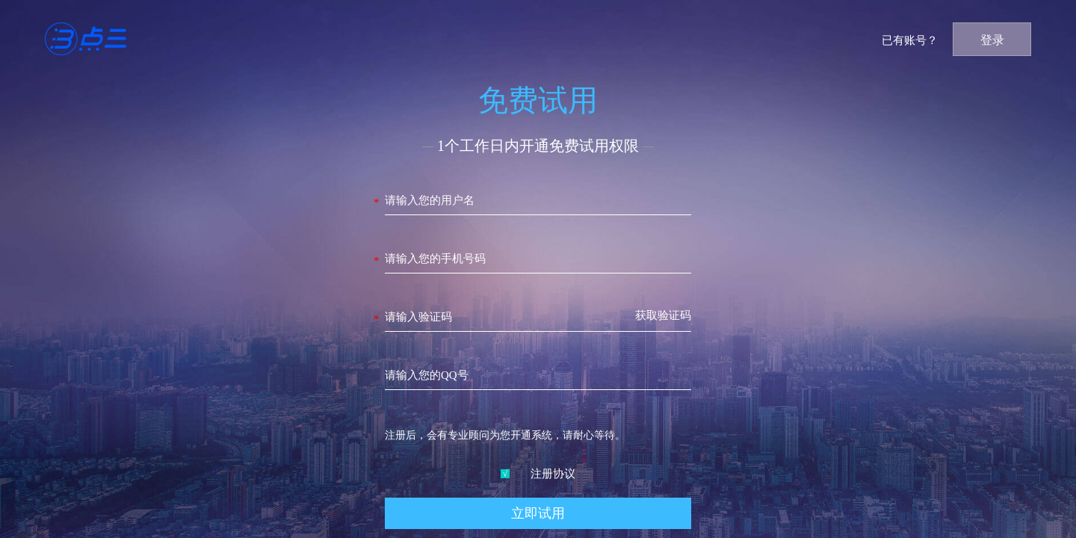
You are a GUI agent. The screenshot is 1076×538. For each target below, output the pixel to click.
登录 (992, 40)
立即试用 (538, 513)
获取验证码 (663, 315)
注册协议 (538, 474)
